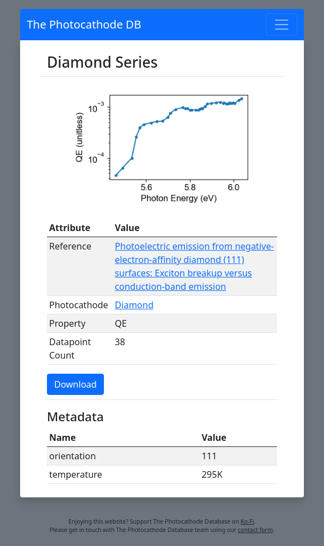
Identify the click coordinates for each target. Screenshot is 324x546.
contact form (255, 530)
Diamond (134, 305)
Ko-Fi (247, 521)
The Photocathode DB (84, 24)
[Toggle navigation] (281, 24)
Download (75, 384)
